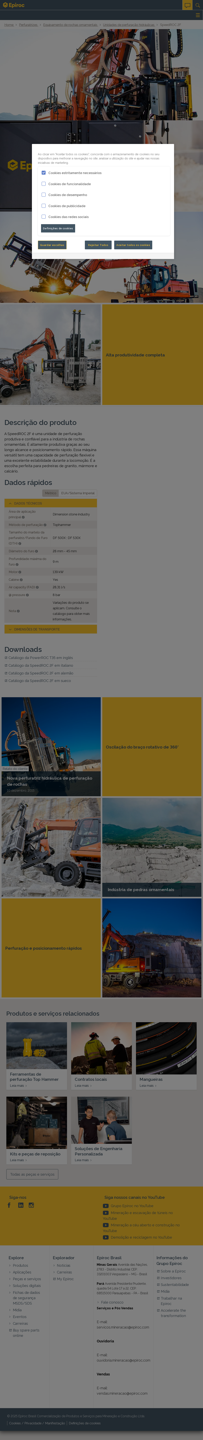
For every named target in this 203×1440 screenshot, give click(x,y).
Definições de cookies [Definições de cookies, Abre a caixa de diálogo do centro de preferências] (58, 228)
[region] (103, 201)
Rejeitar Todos (98, 245)
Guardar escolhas (52, 245)
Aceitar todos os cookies (133, 245)
